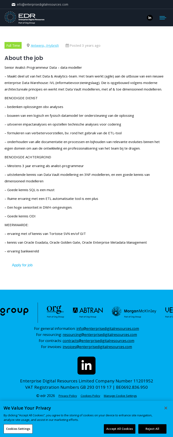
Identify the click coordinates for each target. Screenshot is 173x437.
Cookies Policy (90, 396)
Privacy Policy (68, 396)
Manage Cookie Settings (120, 396)
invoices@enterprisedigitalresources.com (97, 346)
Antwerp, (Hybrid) (45, 45)
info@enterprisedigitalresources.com (39, 4)
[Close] (166, 418)
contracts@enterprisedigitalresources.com (98, 340)
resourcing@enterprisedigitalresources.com (100, 334)
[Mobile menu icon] (162, 17)
